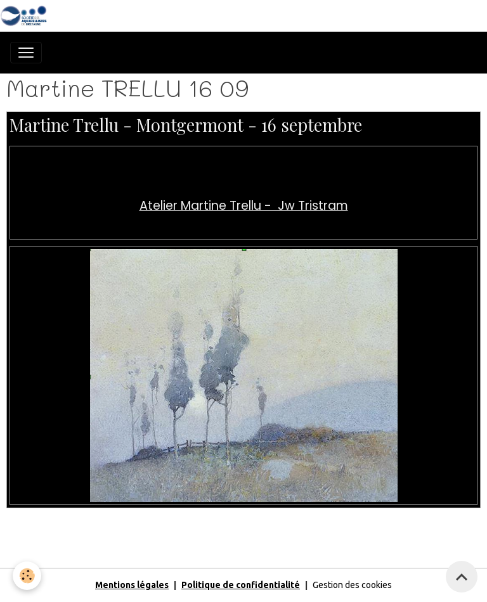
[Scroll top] (461, 576)
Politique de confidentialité (240, 585)
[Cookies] (27, 575)
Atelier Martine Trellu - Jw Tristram (244, 205)
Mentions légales (132, 585)
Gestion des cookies (352, 585)
